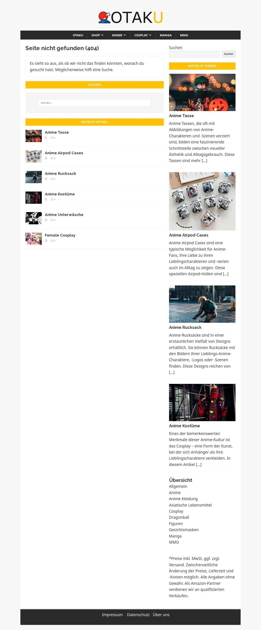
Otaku (78, 35)
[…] (204, 160)
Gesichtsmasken (184, 529)
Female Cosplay (60, 235)
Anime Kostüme (60, 194)
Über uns (161, 614)
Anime (117, 35)
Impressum (112, 614)
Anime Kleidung (183, 498)
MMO (184, 35)
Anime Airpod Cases (64, 153)
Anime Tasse (57, 132)
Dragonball (179, 517)
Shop (96, 35)
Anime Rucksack (60, 173)
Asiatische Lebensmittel (190, 505)
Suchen (175, 47)
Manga (166, 35)
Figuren (176, 523)
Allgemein (178, 486)
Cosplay (141, 35)
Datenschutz (138, 614)
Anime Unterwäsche (64, 214)
